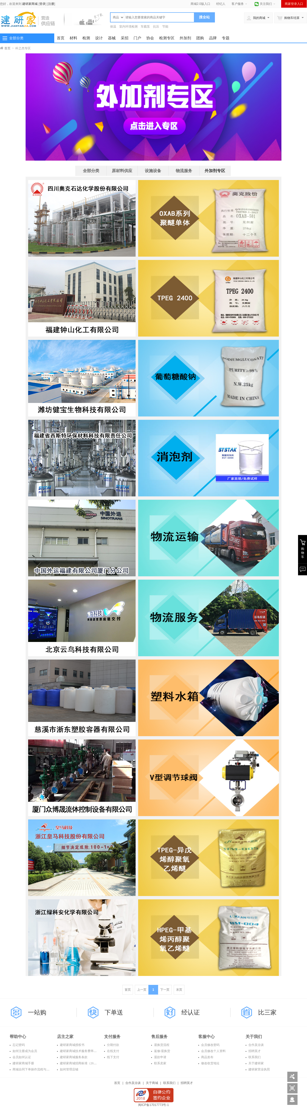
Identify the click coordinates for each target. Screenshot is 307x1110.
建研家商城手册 (23, 1063)
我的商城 (256, 18)
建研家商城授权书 (71, 1045)
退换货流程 (161, 1045)
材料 (73, 38)
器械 (112, 38)
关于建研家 (256, 1063)
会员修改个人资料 (213, 1051)
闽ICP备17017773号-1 (153, 1105)
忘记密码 (18, 1045)
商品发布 (206, 1057)
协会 (150, 38)
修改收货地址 (210, 1063)
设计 (99, 38)
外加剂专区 (215, 171)
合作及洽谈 (256, 1045)
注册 (51, 4)
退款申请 (159, 1057)
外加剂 (185, 38)
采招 (124, 38)
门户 (137, 38)
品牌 (213, 38)
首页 (60, 38)
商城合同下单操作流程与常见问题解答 (38, 1069)
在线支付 (112, 1051)
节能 (165, 26)
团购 (200, 38)
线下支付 (112, 1057)
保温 (113, 26)
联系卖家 (159, 1063)
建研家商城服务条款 (73, 1057)
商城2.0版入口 (200, 4)
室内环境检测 (128, 26)
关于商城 (152, 1083)
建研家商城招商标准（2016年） (81, 1063)
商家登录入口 (294, 4)
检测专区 (166, 38)
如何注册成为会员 (24, 1051)
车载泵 (145, 26)
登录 (42, 4)
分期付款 (112, 1045)
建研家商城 (30, 4)
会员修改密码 (210, 1045)
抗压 (156, 26)
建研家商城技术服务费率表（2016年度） (87, 1051)
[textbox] (159, 17)
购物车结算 (288, 18)
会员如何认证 (21, 1057)
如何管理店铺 (68, 1069)
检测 (86, 38)
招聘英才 (254, 1051)
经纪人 (220, 4)
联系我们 (254, 1057)
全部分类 (16, 38)
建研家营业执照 (259, 1069)
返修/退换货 (161, 1051)
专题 (225, 38)
